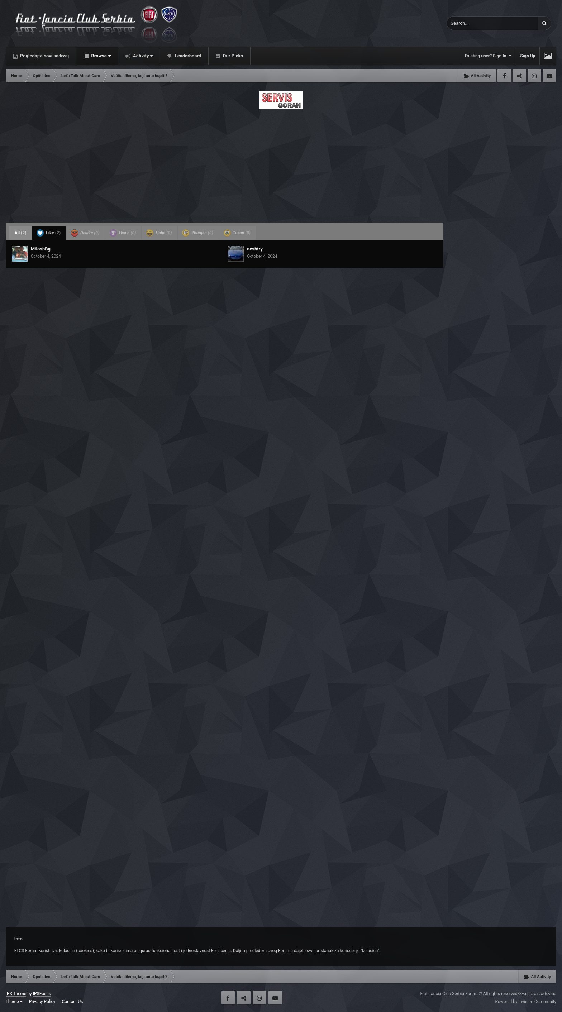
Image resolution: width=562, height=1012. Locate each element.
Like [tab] (49, 233)
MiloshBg (41, 249)
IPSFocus (42, 993)
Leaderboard (187, 55)
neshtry (255, 249)
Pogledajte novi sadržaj (44, 55)
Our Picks (232, 55)
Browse (100, 55)
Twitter (519, 75)
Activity (142, 55)
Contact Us (72, 1001)
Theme (14, 1001)
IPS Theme (16, 993)
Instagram (534, 75)
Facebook (504, 75)
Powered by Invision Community (526, 1001)
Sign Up (527, 55)
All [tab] (21, 232)
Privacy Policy (42, 1001)
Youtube (549, 75)
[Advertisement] (281, 164)
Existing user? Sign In (488, 55)
